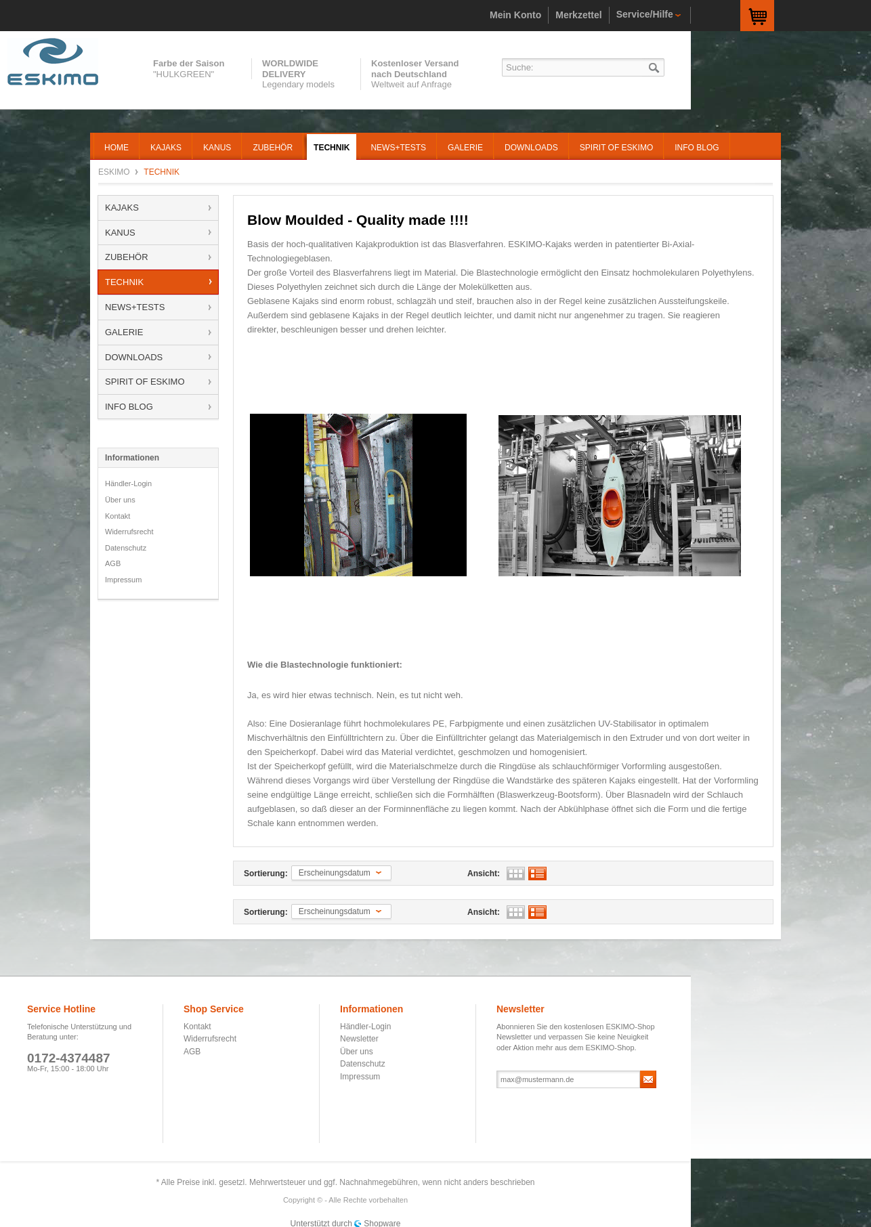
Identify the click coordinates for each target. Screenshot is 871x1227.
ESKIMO (58, 61)
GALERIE (124, 332)
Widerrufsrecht (129, 532)
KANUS (120, 233)
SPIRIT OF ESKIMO (145, 381)
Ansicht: (483, 873)
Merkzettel (578, 14)
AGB (113, 563)
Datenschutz (125, 548)
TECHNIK (124, 282)
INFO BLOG (129, 407)
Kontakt (117, 516)
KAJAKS (122, 207)
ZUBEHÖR (126, 257)
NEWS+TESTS (135, 307)
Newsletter (359, 1038)
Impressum (123, 580)
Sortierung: (266, 873)
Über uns (120, 500)
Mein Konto (515, 14)
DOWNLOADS (134, 357)
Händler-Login (128, 483)
